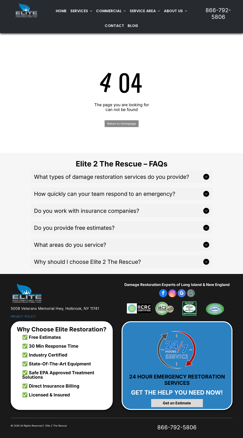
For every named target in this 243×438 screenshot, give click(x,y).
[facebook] (163, 293)
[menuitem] (61, 11)
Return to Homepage (121, 123)
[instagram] (172, 293)
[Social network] (191, 293)
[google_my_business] (182, 293)
